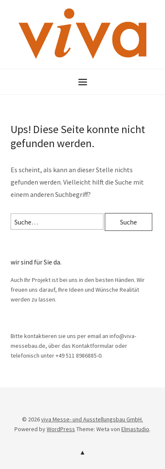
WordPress (61, 429)
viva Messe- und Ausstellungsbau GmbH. (92, 419)
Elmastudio (135, 429)
